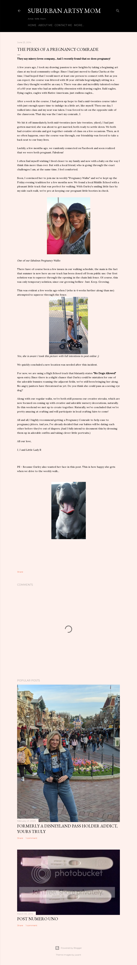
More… (79, 25)
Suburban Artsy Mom (64, 10)
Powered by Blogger (68, 948)
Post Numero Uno (37, 919)
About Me (45, 25)
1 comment (31, 838)
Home (32, 25)
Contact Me (63, 25)
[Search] (118, 9)
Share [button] (20, 571)
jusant (78, 954)
